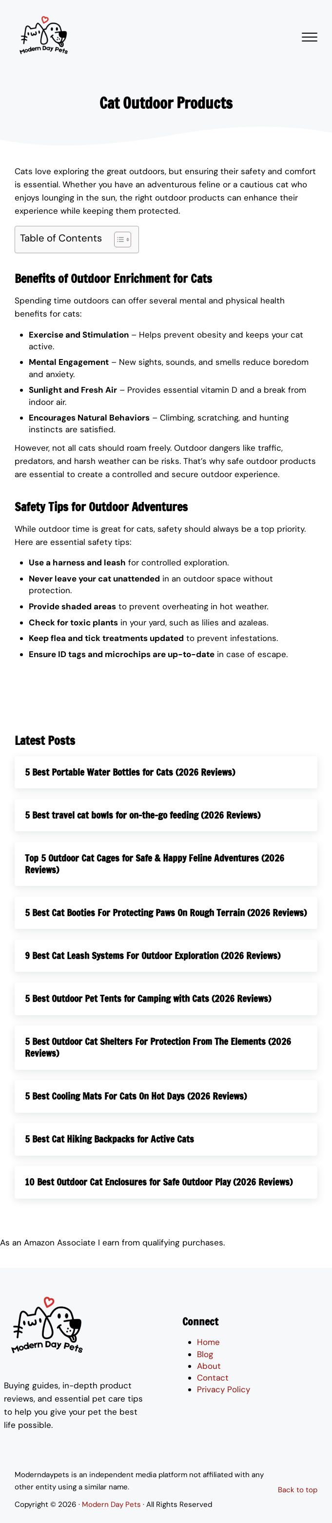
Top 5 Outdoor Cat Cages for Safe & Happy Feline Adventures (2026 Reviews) (155, 864)
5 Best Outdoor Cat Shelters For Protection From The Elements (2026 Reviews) (159, 1060)
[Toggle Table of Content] (118, 239)
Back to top (297, 1490)
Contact (213, 1377)
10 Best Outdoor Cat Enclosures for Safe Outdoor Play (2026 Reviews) (159, 1195)
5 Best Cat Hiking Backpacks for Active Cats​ (110, 1152)
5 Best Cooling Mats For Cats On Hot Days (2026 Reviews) (136, 1109)
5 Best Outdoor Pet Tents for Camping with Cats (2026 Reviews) (148, 1011)
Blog (205, 1354)
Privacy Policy (223, 1389)
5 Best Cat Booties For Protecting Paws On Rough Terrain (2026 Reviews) (148, 919)
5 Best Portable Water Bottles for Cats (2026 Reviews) (130, 773)
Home (208, 1342)
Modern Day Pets (111, 1504)
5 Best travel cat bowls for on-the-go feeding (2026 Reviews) (143, 816)
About (209, 1366)
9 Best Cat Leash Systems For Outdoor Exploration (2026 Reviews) (153, 968)
